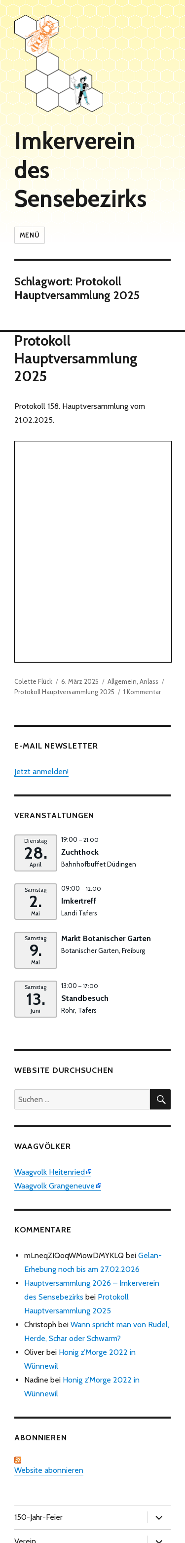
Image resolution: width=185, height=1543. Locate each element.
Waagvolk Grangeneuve (54, 978)
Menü (29, 235)
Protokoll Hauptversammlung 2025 (76, 358)
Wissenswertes (40, 1478)
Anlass (149, 473)
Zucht (23, 1430)
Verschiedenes (39, 1454)
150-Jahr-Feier (38, 1309)
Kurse (23, 1406)
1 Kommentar (142, 484)
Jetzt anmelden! (41, 563)
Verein (25, 1333)
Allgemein (122, 473)
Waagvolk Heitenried (49, 964)
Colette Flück (33, 473)
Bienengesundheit (45, 1357)
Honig (24, 1381)
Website (28, 1502)
